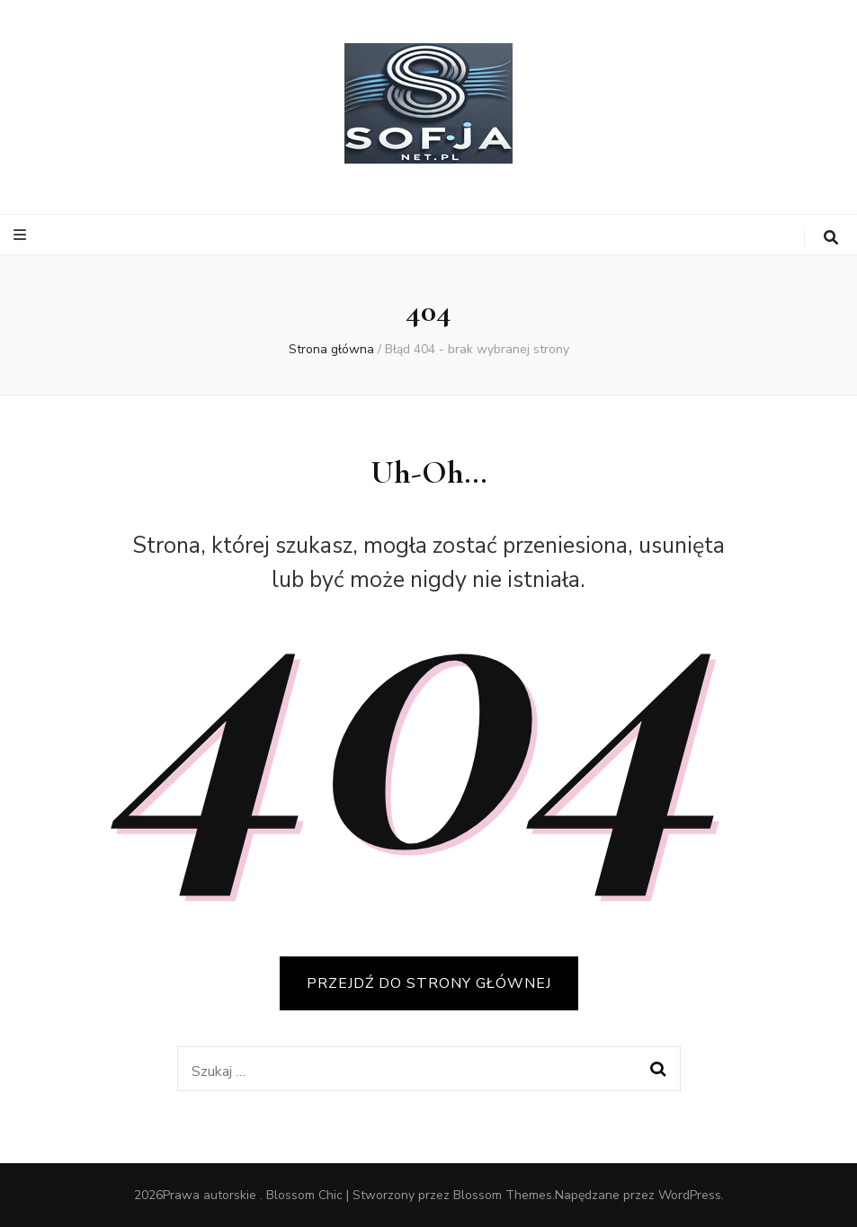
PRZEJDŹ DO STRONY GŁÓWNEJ (429, 983)
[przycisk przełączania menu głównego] (22, 235)
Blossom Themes (502, 1195)
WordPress (689, 1195)
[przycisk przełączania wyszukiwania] (831, 237)
